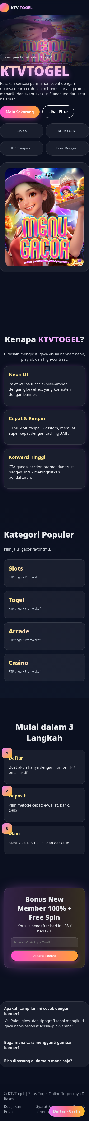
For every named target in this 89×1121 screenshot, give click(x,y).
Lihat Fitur (58, 111)
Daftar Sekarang (44, 955)
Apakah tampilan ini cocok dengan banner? (37, 1011)
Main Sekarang (20, 112)
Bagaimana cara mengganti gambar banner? (38, 1045)
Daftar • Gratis (66, 1111)
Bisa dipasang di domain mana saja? (38, 1060)
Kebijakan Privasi (12, 1109)
